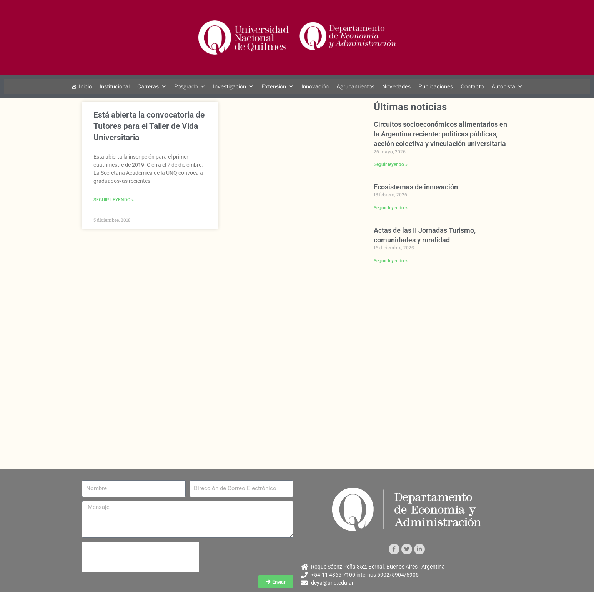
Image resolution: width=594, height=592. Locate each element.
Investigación (229, 86)
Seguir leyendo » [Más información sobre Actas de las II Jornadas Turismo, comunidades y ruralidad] (391, 261)
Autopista (503, 86)
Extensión (273, 86)
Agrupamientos (355, 86)
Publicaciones (435, 86)
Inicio (85, 86)
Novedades (396, 86)
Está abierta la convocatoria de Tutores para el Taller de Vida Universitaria (149, 126)
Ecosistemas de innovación (416, 187)
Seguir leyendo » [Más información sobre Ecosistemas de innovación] (391, 208)
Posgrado (186, 86)
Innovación (315, 86)
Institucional (115, 86)
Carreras (148, 86)
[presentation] (140, 557)
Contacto (472, 86)
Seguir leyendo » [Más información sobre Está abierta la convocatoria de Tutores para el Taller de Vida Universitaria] (113, 199)
